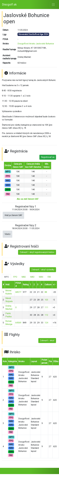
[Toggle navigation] (53, 4)
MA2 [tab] (24, 277)
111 (46, 307)
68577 (18, 292)
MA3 (11, 378)
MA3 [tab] (32, 277)
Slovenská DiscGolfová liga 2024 (33, 34)
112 (46, 315)
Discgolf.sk (9, 4)
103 (46, 300)
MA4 (11, 382)
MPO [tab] (6, 277)
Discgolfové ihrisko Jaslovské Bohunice (36, 43)
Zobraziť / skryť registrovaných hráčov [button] (37, 252)
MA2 (11, 374)
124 (46, 322)
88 (46, 292)
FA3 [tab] (49, 277)
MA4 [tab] (41, 277)
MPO (11, 367)
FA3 (11, 385)
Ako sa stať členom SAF (27, 199)
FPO (11, 371)
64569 (18, 322)
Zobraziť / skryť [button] (47, 340)
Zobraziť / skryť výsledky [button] (42, 269)
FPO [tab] (15, 277)
